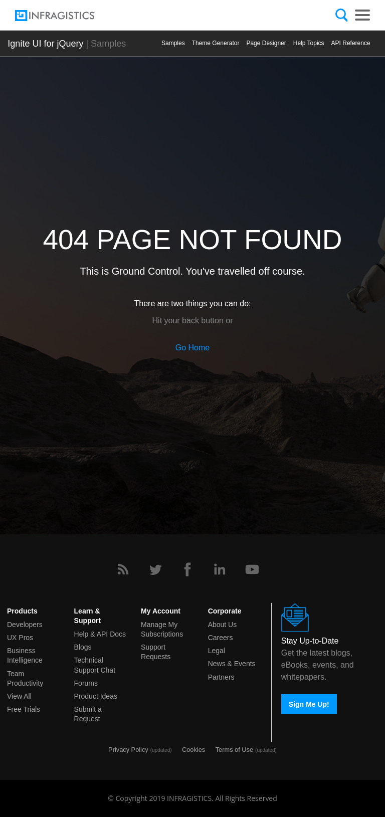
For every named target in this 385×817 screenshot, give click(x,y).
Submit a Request (88, 714)
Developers (25, 625)
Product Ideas (95, 696)
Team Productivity (25, 678)
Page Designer (266, 43)
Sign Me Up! (309, 704)
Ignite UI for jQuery (45, 44)
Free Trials (23, 709)
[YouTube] (252, 569)
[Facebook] (187, 569)
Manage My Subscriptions (162, 629)
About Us (222, 625)
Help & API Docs (100, 634)
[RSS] (123, 569)
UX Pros (20, 638)
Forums (86, 683)
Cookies (193, 749)
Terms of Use (234, 749)
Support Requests (155, 652)
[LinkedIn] (220, 569)
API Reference (350, 43)
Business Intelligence (25, 655)
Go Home (192, 347)
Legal (216, 651)
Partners (221, 677)
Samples (173, 43)
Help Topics (308, 43)
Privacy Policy (128, 749)
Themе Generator (216, 43)
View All (19, 696)
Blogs (83, 647)
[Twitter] (155, 569)
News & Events (232, 664)
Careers (220, 638)
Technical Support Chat (95, 665)
